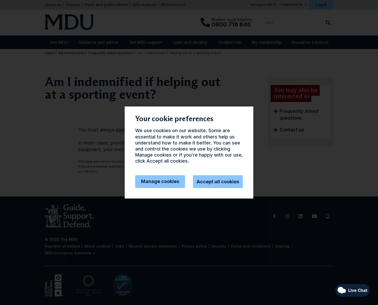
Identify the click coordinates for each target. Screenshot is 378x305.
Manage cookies (160, 181)
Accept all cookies (218, 181)
